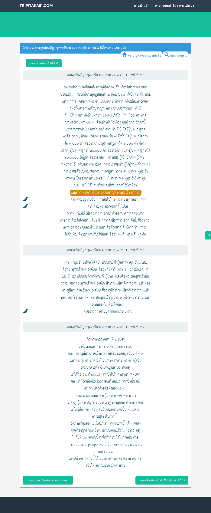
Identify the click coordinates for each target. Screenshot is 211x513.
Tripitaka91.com (39, 9)
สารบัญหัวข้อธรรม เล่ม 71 (174, 8)
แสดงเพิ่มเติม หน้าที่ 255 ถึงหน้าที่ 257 (161, 480)
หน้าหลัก (141, 8)
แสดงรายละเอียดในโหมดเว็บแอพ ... (48, 480)
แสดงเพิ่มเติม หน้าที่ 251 (44, 63)
